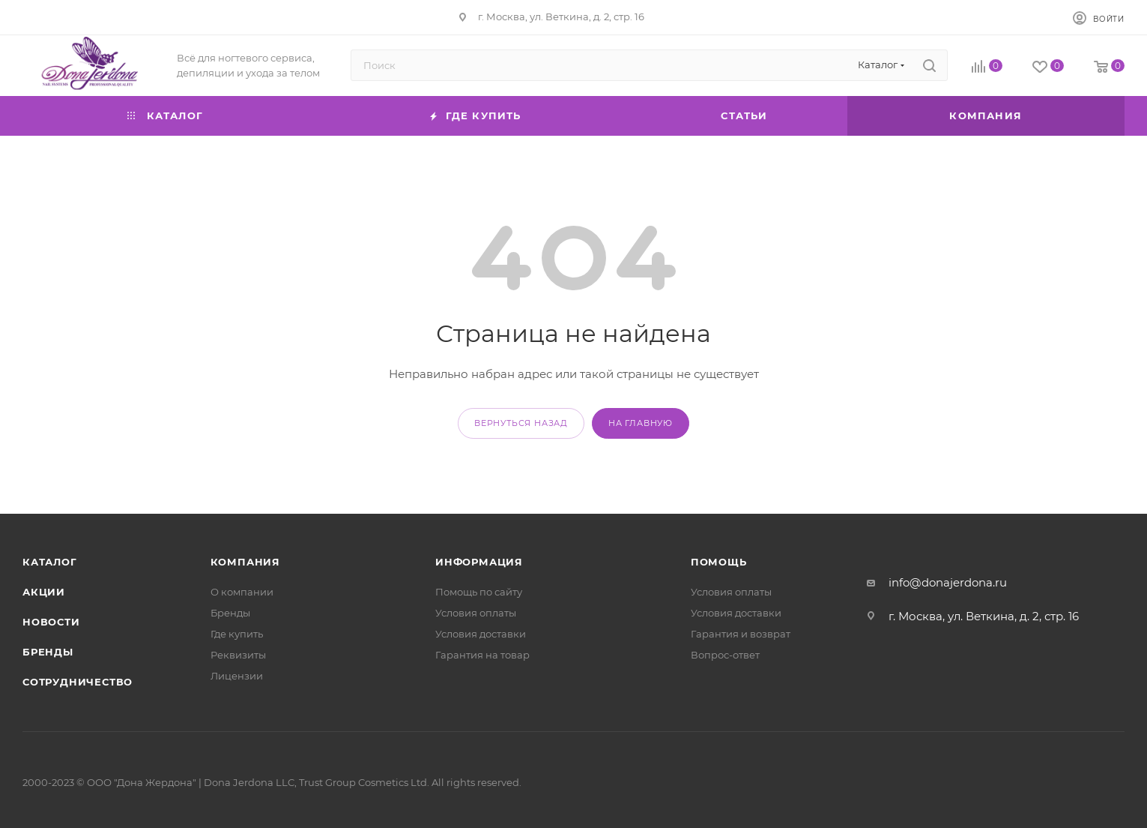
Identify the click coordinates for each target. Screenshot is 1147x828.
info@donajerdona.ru (948, 582)
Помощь (719, 562)
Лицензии (237, 676)
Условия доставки (480, 634)
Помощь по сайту (478, 592)
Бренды (47, 652)
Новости (51, 622)
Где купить (237, 634)
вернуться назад (521, 423)
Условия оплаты (475, 613)
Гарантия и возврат (740, 634)
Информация (479, 562)
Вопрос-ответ (725, 655)
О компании (242, 592)
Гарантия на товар (482, 655)
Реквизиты (238, 655)
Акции (43, 592)
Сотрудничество (77, 682)
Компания (245, 562)
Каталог (49, 562)
